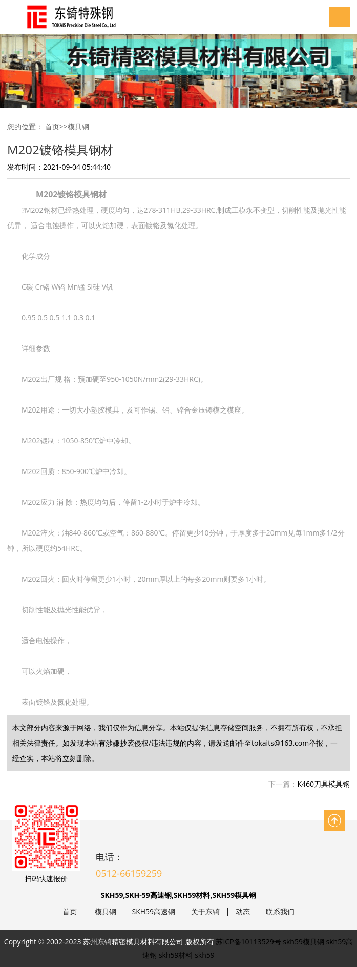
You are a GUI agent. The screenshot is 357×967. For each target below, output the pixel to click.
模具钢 (78, 126)
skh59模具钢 (303, 942)
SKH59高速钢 (154, 912)
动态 (243, 912)
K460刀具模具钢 (323, 784)
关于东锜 (205, 912)
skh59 (205, 955)
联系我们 (280, 912)
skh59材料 (176, 955)
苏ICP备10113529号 (248, 942)
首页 (52, 126)
